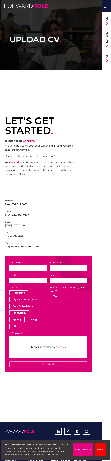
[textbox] (28, 268)
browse (61, 347)
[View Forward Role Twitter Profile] (67, 431)
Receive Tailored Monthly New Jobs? (67, 289)
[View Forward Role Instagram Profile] (86, 431)
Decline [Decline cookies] (100, 450)
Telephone (56, 275)
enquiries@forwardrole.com (22, 246)
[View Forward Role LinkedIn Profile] (58, 431)
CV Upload (15, 333)
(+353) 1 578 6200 (15, 225)
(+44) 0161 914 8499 (16, 204)
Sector (13, 287)
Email (12, 275)
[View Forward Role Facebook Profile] (77, 431)
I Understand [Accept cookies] (81, 450)
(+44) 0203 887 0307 (17, 214)
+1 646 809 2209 (14, 236)
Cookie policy (51, 454)
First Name (15, 262)
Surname (55, 262)
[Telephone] (68, 280)
